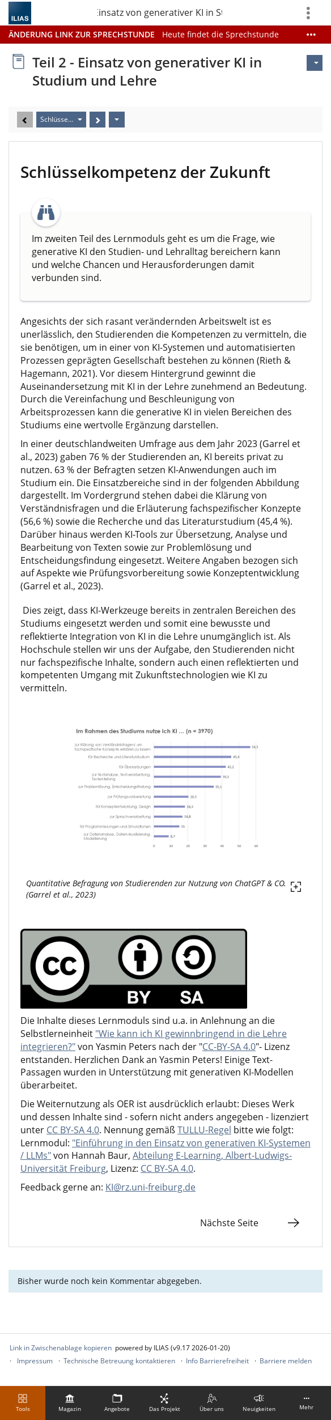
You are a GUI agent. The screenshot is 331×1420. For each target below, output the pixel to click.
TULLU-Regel (204, 1130)
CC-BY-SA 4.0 (229, 1046)
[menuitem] (69, 1403)
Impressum (35, 1361)
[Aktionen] (117, 119)
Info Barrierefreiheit (217, 1361)
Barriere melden (286, 1361)
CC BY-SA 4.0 (72, 1130)
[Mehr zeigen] (311, 34)
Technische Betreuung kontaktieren (119, 1361)
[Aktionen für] (314, 63)
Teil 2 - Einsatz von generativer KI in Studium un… (159, 12)
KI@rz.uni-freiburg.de (150, 1187)
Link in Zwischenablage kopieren (61, 1348)
